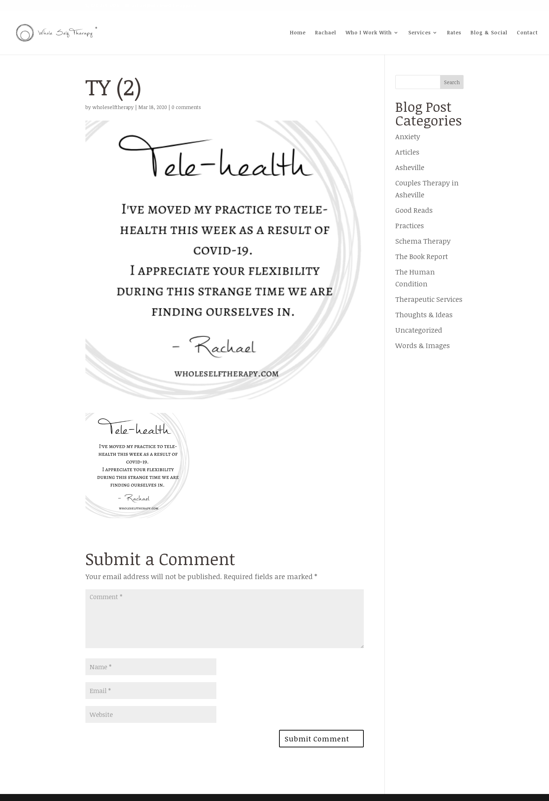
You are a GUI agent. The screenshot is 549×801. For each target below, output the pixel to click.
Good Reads (414, 210)
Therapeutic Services (429, 299)
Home (298, 33)
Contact (527, 33)
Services (419, 33)
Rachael (325, 33)
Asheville (409, 167)
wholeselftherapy (113, 107)
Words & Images (422, 345)
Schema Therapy (423, 241)
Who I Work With (369, 33)
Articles (407, 152)
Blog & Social (489, 33)
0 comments (186, 107)
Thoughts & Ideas (424, 314)
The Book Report (421, 256)
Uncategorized (418, 330)
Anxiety (407, 136)
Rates (454, 33)
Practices (409, 225)
